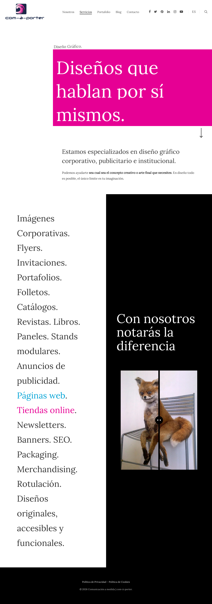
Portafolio (103, 12)
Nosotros (68, 12)
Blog (118, 12)
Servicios (86, 12)
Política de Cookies (119, 581)
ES (194, 12)
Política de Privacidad (94, 581)
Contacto (133, 12)
